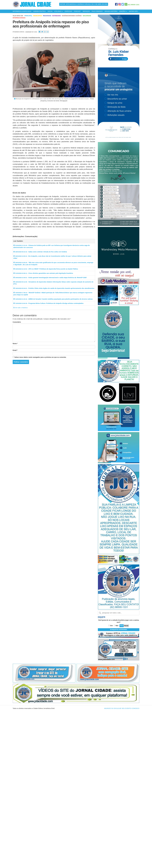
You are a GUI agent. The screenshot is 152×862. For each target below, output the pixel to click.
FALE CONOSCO (97, 11)
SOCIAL (50, 11)
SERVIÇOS (86, 11)
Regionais (47, 16)
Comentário (17, 322)
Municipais (37, 16)
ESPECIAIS (68, 11)
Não (117, 625)
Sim (111, 625)
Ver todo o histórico (20, 307)
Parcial (126, 625)
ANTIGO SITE (133, 11)
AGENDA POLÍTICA (39, 11)
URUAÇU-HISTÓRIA (110, 11)
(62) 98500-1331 (133, 4)
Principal (28, 16)
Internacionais (19, 18)
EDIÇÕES (123, 11)
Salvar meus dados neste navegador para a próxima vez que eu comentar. (40, 357)
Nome (15, 343)
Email (15, 350)
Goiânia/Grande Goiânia (72, 16)
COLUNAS (59, 11)
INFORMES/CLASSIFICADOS (22, 11)
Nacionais (87, 16)
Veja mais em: (18, 16)
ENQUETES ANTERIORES (118, 629)
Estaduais (56, 16)
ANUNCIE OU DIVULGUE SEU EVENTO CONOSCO (121, 708)
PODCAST (77, 11)
